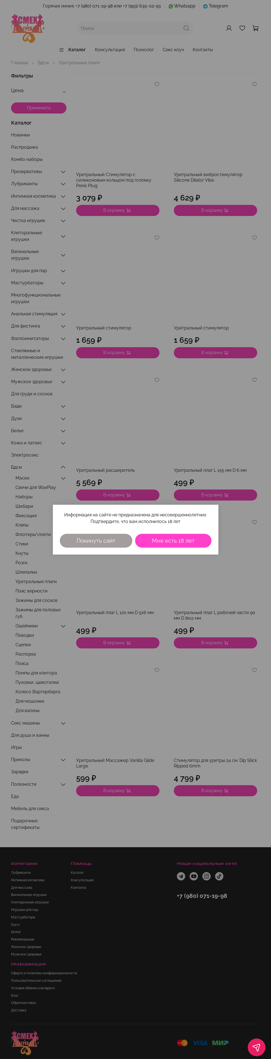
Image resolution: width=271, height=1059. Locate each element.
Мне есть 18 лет (173, 540)
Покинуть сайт (96, 540)
